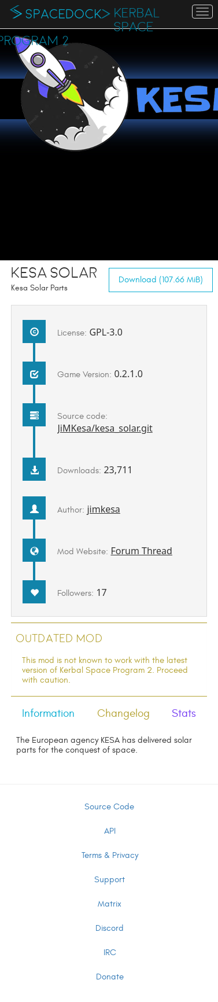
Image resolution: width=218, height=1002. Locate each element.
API (110, 831)
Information (48, 713)
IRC (110, 952)
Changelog (123, 713)
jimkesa (103, 509)
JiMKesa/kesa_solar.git (104, 428)
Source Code (109, 807)
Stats (184, 713)
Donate (110, 977)
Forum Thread (141, 550)
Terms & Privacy (110, 855)
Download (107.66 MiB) (161, 280)
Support (109, 880)
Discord (109, 928)
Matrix (109, 904)
